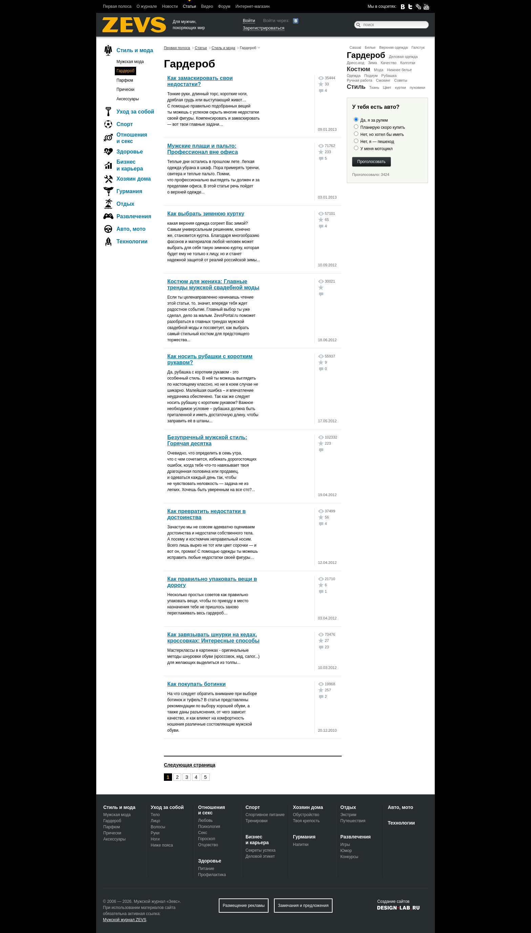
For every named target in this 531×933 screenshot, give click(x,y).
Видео (207, 6)
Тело (155, 814)
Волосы (158, 827)
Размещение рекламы (244, 905)
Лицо (155, 820)
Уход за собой (135, 112)
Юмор (346, 850)
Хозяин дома (133, 179)
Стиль (356, 86)
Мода (378, 70)
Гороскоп (206, 838)
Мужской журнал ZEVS (124, 919)
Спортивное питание (265, 814)
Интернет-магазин (252, 6)
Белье (370, 47)
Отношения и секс (131, 138)
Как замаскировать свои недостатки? (200, 81)
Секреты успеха (260, 850)
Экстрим (348, 814)
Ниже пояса (162, 845)
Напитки (301, 844)
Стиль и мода (134, 50)
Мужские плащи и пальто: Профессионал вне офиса (202, 149)
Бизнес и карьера (129, 165)
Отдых (125, 204)
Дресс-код (355, 63)
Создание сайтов (393, 901)
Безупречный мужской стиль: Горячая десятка (207, 440)
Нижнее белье (399, 70)
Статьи (189, 6)
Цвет (387, 87)
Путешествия (352, 820)
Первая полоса (117, 6)
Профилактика (212, 874)
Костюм (358, 69)
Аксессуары (127, 99)
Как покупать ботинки (196, 684)
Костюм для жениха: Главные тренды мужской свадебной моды (213, 284)
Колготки (407, 63)
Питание (206, 868)
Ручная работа (359, 80)
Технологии (132, 241)
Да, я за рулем (374, 120)
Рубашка (389, 76)
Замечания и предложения (303, 905)
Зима (372, 63)
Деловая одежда (403, 57)
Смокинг (383, 80)
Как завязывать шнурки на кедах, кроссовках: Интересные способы (213, 638)
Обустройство (306, 814)
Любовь (205, 820)
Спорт (124, 124)
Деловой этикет (260, 856)
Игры (345, 844)
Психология (209, 826)
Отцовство (208, 845)
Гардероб (366, 55)
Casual (355, 47)
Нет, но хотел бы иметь (382, 134)
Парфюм (124, 80)
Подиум (371, 76)
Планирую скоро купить (382, 127)
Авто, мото (131, 229)
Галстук (418, 47)
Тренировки (257, 820)
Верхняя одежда (393, 47)
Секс (202, 832)
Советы (400, 80)
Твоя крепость (306, 820)
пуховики (417, 87)
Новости (169, 6)
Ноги (155, 839)
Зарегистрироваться (263, 28)
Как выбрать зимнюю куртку (205, 214)
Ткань (374, 87)
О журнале (146, 6)
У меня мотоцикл (376, 148)
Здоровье (129, 152)
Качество (389, 63)
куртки (400, 87)
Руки (155, 833)
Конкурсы (349, 856)
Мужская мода (130, 61)
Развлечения (133, 216)
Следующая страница (189, 765)
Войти (249, 20)
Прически (125, 89)
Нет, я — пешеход (377, 141)
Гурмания (129, 191)
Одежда (354, 76)
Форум (224, 6)
